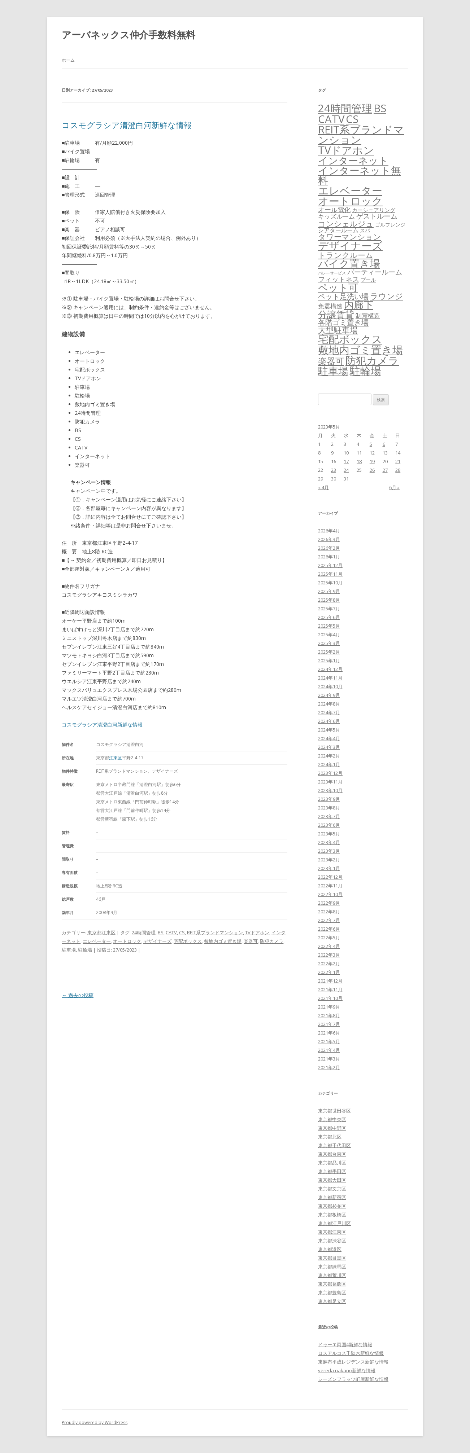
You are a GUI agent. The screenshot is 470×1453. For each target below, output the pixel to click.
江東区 (115, 758)
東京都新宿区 (332, 1197)
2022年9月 (329, 903)
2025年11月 (330, 574)
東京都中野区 (332, 1128)
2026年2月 (329, 548)
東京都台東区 (332, 1154)
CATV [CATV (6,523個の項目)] (331, 119)
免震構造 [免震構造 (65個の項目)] (330, 306)
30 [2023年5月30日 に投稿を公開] (333, 478)
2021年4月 (329, 1050)
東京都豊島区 (332, 1292)
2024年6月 (329, 721)
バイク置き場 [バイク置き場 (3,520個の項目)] (349, 263)
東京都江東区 (101, 932)
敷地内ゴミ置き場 (222, 941)
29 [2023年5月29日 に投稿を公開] (320, 478)
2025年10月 (330, 582)
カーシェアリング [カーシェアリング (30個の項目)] (373, 210)
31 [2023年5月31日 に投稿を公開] (346, 478)
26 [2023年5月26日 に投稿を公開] (372, 470)
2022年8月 (329, 911)
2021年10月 (330, 998)
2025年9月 (329, 591)
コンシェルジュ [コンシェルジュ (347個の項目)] (346, 223)
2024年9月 (329, 695)
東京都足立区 (332, 1301)
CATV (171, 932)
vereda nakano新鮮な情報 (346, 1370)
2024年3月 (329, 747)
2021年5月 (329, 1041)
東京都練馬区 (332, 1266)
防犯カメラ (271, 941)
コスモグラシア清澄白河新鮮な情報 (127, 124)
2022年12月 (330, 877)
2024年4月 (329, 738)
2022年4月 (329, 946)
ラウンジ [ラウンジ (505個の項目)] (386, 296)
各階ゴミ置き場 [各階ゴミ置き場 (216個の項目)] (343, 322)
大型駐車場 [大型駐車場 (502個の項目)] (338, 329)
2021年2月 (329, 1067)
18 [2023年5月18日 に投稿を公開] (359, 461)
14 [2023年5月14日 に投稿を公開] (397, 452)
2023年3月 (329, 851)
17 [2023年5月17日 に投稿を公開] (346, 461)
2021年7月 (329, 1024)
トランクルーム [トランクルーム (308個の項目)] (345, 255)
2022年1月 (329, 972)
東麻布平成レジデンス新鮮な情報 (353, 1361)
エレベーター (97, 941)
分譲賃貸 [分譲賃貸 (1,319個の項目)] (336, 314)
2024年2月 (329, 755)
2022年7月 (329, 920)
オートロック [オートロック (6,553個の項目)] (350, 201)
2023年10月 (330, 790)
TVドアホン (257, 932)
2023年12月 (330, 773)
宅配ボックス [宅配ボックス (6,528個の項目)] (350, 339)
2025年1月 (329, 660)
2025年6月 (329, 617)
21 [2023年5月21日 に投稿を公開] (397, 461)
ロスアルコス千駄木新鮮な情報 (351, 1353)
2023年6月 (329, 825)
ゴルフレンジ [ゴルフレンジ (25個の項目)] (390, 224)
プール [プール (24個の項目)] (368, 279)
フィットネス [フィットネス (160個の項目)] (338, 279)
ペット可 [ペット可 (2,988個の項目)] (338, 287)
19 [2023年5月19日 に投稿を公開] (372, 461)
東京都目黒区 (332, 1258)
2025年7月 (329, 608)
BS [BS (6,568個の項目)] (380, 108)
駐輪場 (85, 950)
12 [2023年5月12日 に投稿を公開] (372, 452)
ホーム (68, 60)
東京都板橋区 (332, 1214)
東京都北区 (329, 1136)
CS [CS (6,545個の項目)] (352, 119)
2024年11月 (330, 678)
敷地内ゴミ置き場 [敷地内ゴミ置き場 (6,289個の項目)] (360, 350)
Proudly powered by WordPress (94, 1422)
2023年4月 (329, 842)
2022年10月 (330, 894)
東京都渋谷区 (332, 1240)
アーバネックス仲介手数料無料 (128, 34)
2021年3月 (329, 1058)
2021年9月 (329, 1007)
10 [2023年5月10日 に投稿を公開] (346, 452)
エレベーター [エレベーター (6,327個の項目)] (350, 190)
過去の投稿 (77, 995)
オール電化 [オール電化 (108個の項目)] (334, 209)
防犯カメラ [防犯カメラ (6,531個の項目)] (372, 360)
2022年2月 (329, 963)
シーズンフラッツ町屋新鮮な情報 (353, 1379)
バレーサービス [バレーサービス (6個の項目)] (332, 273)
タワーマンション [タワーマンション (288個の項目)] (349, 237)
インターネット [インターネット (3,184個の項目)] (353, 160)
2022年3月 (329, 955)
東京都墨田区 (332, 1171)
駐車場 (69, 950)
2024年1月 (329, 764)
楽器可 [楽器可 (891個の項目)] (331, 361)
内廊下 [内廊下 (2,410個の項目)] (358, 304)
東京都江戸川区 (334, 1223)
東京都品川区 (332, 1162)
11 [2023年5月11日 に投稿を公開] (359, 452)
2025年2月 (329, 652)
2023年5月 (329, 833)
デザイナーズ (157, 941)
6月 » (394, 487)
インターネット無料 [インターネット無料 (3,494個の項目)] (359, 175)
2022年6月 (329, 929)
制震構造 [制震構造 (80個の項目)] (368, 315)
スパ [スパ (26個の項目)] (365, 230)
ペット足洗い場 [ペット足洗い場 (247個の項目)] (343, 296)
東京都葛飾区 (332, 1284)
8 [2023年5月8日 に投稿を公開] (319, 452)
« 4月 (323, 487)
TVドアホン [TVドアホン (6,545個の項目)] (346, 150)
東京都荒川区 (332, 1275)
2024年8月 (329, 704)
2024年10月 (330, 686)
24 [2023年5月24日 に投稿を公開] (346, 470)
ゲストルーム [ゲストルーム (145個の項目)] (376, 216)
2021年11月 (330, 989)
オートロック (127, 941)
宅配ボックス (188, 941)
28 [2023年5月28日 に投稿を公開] (397, 470)
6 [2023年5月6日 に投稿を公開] (384, 444)
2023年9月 (329, 799)
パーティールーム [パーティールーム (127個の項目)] (374, 271)
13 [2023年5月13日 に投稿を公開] (385, 452)
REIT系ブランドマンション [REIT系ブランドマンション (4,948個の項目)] (361, 135)
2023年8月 (329, 807)
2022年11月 (330, 885)
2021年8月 (329, 1015)
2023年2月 (329, 859)
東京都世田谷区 (334, 1110)
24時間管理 (144, 932)
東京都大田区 (332, 1180)
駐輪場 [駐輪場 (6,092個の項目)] (365, 371)
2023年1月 (329, 868)
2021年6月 (329, 1033)
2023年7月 (329, 816)
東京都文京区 (332, 1188)
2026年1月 (329, 556)
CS (182, 932)
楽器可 (251, 941)
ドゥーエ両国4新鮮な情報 (345, 1344)
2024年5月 (329, 729)
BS (161, 932)
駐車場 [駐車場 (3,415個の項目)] (333, 371)
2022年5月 (329, 937)
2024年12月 (330, 669)
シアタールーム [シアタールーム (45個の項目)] (338, 230)
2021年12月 (330, 981)
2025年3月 (329, 643)
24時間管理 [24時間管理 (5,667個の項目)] (345, 108)
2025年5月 (329, 626)
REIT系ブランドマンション (215, 932)
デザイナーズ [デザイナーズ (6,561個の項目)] (350, 245)
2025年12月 (330, 565)
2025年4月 (329, 634)
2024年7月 (329, 712)
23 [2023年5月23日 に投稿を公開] (333, 470)
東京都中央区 (332, 1119)
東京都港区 (329, 1249)
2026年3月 (329, 539)
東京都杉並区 (332, 1206)
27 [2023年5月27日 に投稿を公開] (385, 470)
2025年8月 (329, 600)
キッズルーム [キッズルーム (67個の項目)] (336, 216)
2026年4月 (329, 530)
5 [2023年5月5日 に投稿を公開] (371, 444)
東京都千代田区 (334, 1145)
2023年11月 (330, 781)
